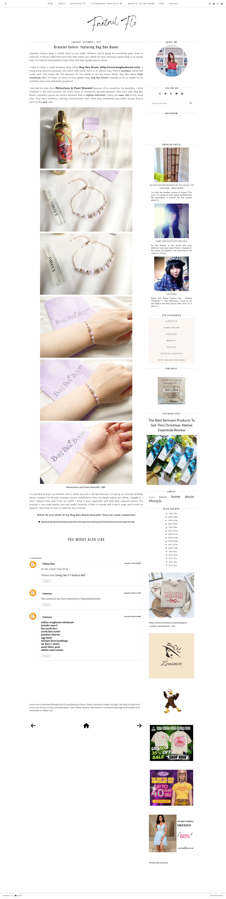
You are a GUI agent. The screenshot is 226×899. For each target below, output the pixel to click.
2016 (170, 548)
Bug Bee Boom (89, 67)
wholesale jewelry (158, 862)
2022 (171, 527)
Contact (173, 3)
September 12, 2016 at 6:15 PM (132, 593)
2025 (170, 517)
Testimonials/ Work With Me (107, 3)
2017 (170, 544)
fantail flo (9, 895)
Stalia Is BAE (78, 575)
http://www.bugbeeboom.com (120, 67)
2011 (171, 565)
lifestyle (171, 321)
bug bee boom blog (46, 522)
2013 (171, 558)
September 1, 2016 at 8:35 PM (133, 563)
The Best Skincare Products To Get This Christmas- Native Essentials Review (171, 425)
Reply (46, 581)
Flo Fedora (171, 294)
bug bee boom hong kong (60, 522)
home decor (172, 327)
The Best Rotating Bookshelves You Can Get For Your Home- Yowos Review (171, 187)
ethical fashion (172, 353)
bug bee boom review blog (90, 522)
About (62, 3)
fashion (171, 334)
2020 (170, 534)
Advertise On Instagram (141, 3)
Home (50, 3)
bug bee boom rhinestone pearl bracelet (110, 522)
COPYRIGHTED (216, 895)
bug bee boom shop (128, 522)
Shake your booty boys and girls (171, 241)
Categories (76, 3)
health (171, 347)
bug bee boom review (74, 522)
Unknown (47, 593)
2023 (170, 524)
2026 (171, 513)
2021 (170, 531)
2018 (170, 541)
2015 (171, 551)
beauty (171, 340)
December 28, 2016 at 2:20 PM (132, 616)
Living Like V (62, 575)
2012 (171, 562)
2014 (171, 555)
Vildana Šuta (49, 564)
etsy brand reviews (171, 360)
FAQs (161, 3)
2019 (170, 538)
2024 (170, 520)
